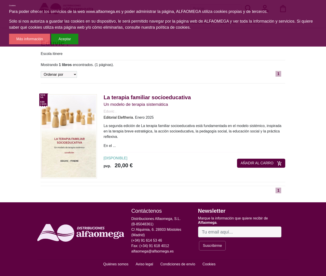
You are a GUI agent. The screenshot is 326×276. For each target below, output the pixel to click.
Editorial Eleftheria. (119, 117)
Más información (29, 39)
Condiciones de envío (177, 264)
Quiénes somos (115, 264)
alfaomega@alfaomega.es (152, 251)
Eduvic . (110, 111)
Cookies (209, 264)
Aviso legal (144, 264)
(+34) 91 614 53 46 (146, 240)
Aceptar (64, 39)
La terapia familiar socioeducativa (147, 97)
